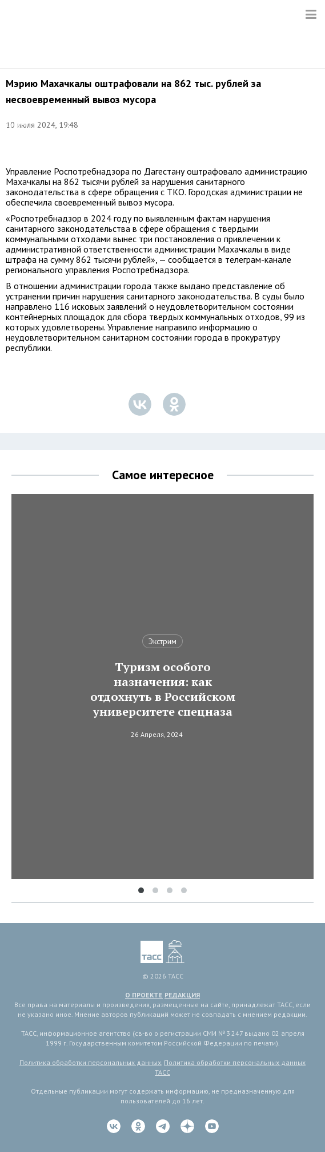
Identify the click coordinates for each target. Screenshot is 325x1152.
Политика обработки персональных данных (90, 1062)
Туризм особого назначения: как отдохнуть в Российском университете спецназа (162, 689)
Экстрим (162, 641)
